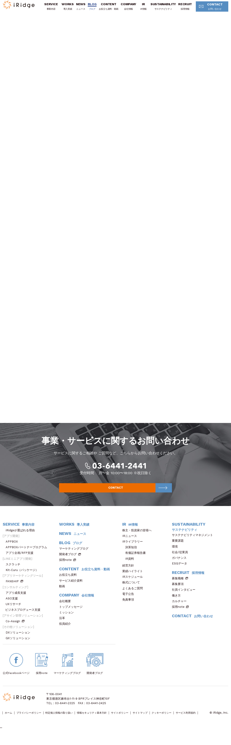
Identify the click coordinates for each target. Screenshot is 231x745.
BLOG (91, 9)
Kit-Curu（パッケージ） (23, 575)
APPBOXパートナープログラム (28, 552)
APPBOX (13, 546)
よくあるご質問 (134, 593)
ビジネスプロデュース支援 (24, 615)
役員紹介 (66, 629)
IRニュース (131, 541)
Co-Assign (15, 626)
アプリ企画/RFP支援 (21, 558)
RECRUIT (184, 9)
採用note (65, 565)
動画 (63, 591)
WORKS (67, 9)
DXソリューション (19, 637)
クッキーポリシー (194, 717)
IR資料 (129, 563)
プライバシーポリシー (34, 717)
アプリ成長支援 (17, 597)
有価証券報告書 (135, 558)
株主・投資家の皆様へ (138, 535)
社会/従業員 (181, 557)
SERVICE (50, 9)
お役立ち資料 (69, 579)
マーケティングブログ (75, 553)
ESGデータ (181, 568)
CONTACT (209, 9)
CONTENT (108, 9)
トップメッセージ (72, 611)
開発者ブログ (68, 559)
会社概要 (66, 606)
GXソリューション (19, 643)
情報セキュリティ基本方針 (110, 717)
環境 (176, 551)
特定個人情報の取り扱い (71, 717)
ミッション (68, 617)
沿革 (63, 623)
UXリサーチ (15, 609)
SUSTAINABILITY (162, 9)
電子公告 (129, 599)
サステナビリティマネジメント (194, 540)
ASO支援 (13, 603)
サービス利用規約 (14, 722)
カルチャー (180, 606)
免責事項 (129, 604)
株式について (132, 587)
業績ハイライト (134, 576)
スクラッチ (14, 569)
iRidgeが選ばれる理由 (22, 535)
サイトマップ (168, 717)
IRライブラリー (134, 546)
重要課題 (179, 545)
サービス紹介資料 (72, 585)
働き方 (178, 600)
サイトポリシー (144, 717)
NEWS (80, 9)
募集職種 (180, 583)
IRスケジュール (134, 581)
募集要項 (179, 589)
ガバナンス (180, 562)
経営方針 (129, 570)
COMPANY (128, 9)
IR (142, 9)
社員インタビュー (185, 594)
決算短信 (131, 552)
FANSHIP (14, 586)
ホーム (9, 717)
